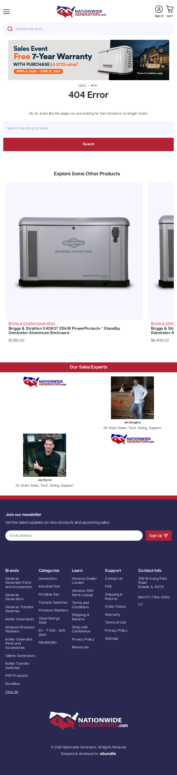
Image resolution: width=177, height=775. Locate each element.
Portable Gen (49, 594)
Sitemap (111, 638)
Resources (80, 647)
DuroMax (12, 684)
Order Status (115, 606)
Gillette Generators (20, 656)
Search (10, 29)
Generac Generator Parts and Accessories (18, 583)
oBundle (108, 753)
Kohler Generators (19, 619)
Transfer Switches (53, 602)
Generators (48, 579)
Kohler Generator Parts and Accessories (18, 644)
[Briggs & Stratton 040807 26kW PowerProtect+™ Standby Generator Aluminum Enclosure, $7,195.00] (74, 252)
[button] (88, 60)
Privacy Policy (83, 639)
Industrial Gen (49, 586)
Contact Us (113, 579)
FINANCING (48, 643)
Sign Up (158, 535)
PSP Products (16, 676)
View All (11, 692)
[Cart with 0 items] (169, 11)
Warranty (112, 615)
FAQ (108, 586)
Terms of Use (115, 622)
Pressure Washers (53, 610)
